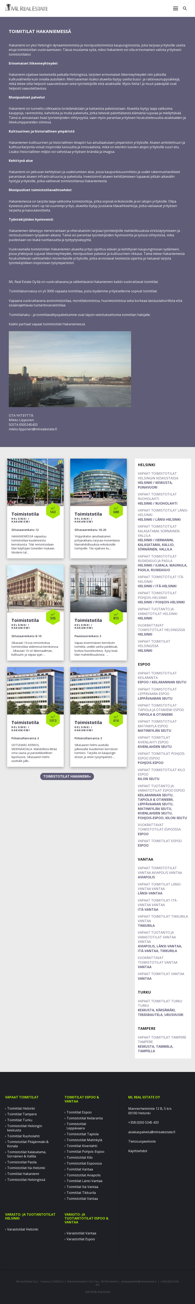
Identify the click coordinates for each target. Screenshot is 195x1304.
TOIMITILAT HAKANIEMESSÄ (40, 31)
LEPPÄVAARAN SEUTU (163, 694)
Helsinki (163, 613)
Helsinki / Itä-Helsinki (163, 581)
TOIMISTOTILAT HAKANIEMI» (67, 776)
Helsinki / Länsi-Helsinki (163, 515)
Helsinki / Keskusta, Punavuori (163, 480)
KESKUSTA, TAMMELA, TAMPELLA (163, 1044)
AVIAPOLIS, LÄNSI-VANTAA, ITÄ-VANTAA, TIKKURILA (163, 941)
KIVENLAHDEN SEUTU (163, 742)
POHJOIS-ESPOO (163, 758)
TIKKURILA (163, 921)
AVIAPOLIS (163, 872)
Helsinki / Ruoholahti (163, 499)
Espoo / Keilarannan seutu (163, 678)
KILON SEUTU (163, 774)
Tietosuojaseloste (142, 1141)
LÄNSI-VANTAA (163, 889)
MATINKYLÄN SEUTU (163, 726)
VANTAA (163, 962)
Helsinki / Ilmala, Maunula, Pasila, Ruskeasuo (163, 563)
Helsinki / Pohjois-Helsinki (163, 597)
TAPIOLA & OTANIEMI (163, 710)
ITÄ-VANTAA (163, 905)
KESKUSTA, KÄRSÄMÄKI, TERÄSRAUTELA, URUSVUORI (163, 1008)
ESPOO (163, 829)
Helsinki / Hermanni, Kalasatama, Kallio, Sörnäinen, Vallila (163, 537)
